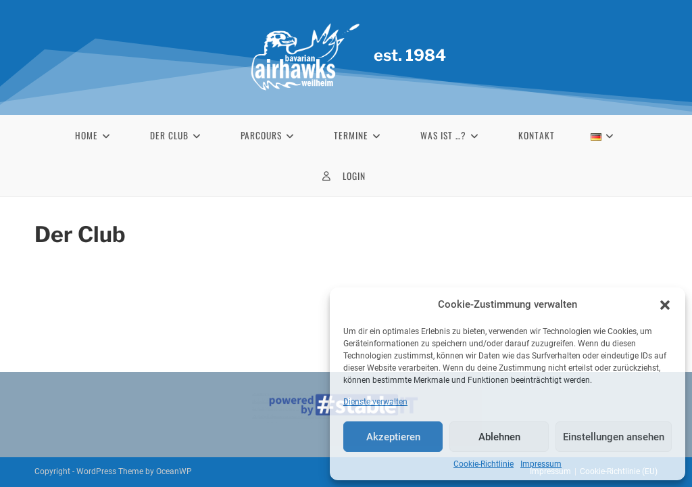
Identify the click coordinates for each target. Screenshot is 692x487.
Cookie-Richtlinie (483, 464)
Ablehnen (499, 437)
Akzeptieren (393, 437)
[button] (665, 305)
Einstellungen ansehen (613, 437)
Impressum (541, 464)
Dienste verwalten (375, 402)
